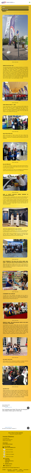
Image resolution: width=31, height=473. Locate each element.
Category (4, 469)
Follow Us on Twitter (9, 451)
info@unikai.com (8, 465)
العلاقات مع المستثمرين (20, 470)
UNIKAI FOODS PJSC (8, 407)
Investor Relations (11, 470)
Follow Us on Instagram (10, 454)
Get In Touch (26, 469)
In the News (15, 469)
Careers (20, 469)
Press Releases (5, 9)
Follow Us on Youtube (9, 456)
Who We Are (9, 469)
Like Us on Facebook (9, 449)
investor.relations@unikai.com (9, 447)
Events (3, 7)
